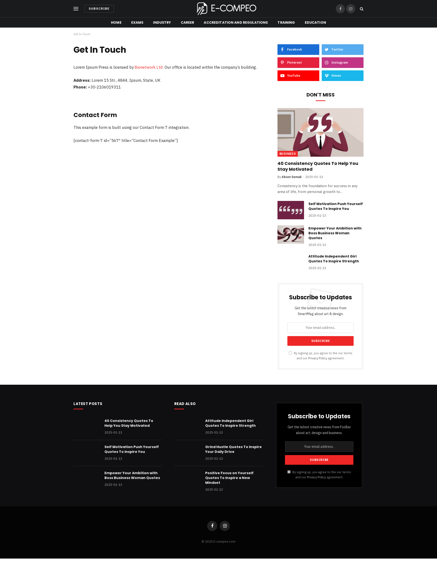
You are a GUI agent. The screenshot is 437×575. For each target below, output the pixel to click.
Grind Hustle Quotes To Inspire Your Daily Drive (233, 449)
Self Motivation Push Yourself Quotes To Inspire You (335, 206)
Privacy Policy (317, 358)
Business (287, 153)
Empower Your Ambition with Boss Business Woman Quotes (335, 233)
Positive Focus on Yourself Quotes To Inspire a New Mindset (229, 478)
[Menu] (75, 8)
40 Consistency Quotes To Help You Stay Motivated (317, 166)
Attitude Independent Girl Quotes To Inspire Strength (333, 259)
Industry (162, 22)
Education (315, 22)
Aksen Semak (292, 177)
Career (187, 22)
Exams (137, 22)
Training (286, 22)
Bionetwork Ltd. (149, 67)
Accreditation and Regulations (236, 22)
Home (116, 22)
